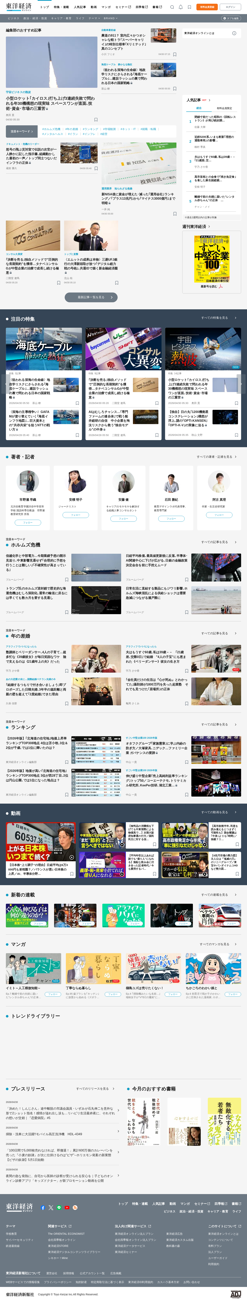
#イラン (73, 133)
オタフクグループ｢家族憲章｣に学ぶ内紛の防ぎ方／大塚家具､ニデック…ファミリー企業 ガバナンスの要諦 (156, 748)
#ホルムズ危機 (51, 129)
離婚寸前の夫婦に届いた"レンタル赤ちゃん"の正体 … (214, 198)
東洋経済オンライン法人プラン (134, 1233)
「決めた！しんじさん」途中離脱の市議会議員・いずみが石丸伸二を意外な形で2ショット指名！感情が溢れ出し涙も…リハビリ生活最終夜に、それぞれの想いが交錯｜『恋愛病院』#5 (60, 1113)
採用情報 (68, 1273)
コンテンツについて (220, 1239)
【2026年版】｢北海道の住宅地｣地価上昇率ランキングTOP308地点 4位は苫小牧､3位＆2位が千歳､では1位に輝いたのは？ (37, 743)
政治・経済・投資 (35, 18)
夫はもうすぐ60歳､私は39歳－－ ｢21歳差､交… (215, 158)
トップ (44, 7)
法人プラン (215, 1252)
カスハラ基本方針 (168, 1282)
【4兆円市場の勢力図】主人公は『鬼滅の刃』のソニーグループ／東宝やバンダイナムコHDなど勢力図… (224, 862)
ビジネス (14, 18)
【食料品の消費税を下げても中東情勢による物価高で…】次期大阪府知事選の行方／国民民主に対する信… (141, 833)
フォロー (28, 522)
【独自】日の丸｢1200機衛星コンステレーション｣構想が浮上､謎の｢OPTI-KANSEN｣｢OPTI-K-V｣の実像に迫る (188, 418)
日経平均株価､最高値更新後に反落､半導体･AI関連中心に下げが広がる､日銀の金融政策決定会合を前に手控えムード (156, 560)
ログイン (230, 7)
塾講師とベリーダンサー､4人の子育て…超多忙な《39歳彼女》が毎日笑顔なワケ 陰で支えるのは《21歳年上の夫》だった (36, 657)
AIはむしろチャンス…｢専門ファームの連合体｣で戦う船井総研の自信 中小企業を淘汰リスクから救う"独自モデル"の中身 (109, 420)
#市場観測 (109, 129)
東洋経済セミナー (126, 1252)
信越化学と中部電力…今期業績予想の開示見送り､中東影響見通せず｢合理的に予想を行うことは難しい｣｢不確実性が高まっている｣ (36, 563)
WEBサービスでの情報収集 (23, 1282)
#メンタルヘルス (52, 133)
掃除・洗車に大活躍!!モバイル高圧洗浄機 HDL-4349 (44, 1134)
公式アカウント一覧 (92, 1273)
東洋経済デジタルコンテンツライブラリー (74, 1252)
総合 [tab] (199, 108)
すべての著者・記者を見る (214, 456)
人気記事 (80, 7)
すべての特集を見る (214, 317)
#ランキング (90, 129)
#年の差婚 (71, 129)
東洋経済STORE (58, 1245)
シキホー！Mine (58, 1258)
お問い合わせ (191, 1282)
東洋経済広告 (174, 1233)
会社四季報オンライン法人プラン (135, 1239)
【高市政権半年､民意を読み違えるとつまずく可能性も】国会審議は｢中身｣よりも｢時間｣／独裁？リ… (224, 833)
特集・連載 (61, 7)
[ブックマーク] (95, 119)
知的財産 (81, 1282)
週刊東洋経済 (194, 227)
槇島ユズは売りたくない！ (145, 988)
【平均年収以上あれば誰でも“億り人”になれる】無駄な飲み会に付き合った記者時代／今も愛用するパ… (141, 862)
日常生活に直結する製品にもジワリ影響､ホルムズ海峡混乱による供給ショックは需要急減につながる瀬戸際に (156, 593)
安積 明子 (76, 499)
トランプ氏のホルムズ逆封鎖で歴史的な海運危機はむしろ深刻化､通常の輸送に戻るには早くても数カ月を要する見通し (36, 593)
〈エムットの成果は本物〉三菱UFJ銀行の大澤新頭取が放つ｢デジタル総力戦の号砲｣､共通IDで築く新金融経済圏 (91, 264)
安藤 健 (123, 499)
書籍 (156, 7)
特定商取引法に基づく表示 (107, 1282)
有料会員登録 (207, 7)
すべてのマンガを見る (214, 944)
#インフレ (89, 133)
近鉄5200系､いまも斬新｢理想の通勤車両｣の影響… (214, 138)
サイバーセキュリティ (20, 1239)
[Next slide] (241, 384)
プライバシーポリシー (58, 1282)
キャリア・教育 (61, 18)
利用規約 (213, 1264)
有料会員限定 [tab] (224, 108)
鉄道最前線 (13, 1245)
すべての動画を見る (214, 812)
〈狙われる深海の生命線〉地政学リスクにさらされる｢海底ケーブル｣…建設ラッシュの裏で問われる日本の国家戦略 (124, 76)
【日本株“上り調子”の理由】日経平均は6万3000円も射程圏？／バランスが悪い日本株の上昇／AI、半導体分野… (38, 869)
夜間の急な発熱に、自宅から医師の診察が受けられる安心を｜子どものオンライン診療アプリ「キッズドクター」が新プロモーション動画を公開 (59, 1178)
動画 (94, 7)
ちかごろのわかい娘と (201, 988)
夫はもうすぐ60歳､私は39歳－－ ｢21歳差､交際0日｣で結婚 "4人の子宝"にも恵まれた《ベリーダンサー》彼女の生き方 (156, 657)
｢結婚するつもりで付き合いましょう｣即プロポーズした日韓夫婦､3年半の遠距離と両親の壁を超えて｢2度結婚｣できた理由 (36, 689)
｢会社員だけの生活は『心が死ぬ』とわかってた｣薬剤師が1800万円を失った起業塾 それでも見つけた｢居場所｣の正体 (157, 684)
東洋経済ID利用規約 (140, 1282)
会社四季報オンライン (62, 1239)
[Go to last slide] (5, 384)
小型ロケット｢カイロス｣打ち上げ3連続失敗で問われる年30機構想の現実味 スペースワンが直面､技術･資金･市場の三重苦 (50, 103)
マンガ (106, 7)
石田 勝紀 (171, 499)
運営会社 (51, 1273)
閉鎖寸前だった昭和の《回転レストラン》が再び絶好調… (215, 118)
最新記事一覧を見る (91, 297)
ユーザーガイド (218, 1258)
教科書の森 (173, 1245)
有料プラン (215, 1245)
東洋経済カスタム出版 (180, 1239)
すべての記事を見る (214, 542)
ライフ (80, 18)
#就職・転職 (148, 129)
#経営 (103, 133)
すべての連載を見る (214, 894)
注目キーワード (20, 131)
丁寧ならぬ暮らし (78, 988)
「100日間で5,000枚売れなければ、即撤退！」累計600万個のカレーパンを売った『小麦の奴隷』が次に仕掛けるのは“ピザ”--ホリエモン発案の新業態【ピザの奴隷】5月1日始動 (59, 1155)
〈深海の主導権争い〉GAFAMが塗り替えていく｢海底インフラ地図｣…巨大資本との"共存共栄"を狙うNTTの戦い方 (29, 420)
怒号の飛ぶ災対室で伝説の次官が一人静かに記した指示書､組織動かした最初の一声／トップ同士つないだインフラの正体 (31, 156)
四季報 (140, 7)
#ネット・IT (128, 129)
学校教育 (11, 1233)
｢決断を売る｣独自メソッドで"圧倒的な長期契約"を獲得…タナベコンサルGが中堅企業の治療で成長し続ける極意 (32, 266)
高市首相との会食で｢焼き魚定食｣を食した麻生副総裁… (215, 178)
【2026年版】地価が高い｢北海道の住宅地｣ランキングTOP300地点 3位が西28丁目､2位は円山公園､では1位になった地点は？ (37, 775)
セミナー (121, 7)
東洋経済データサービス (130, 1245)
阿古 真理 (219, 499)
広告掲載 (115, 1273)
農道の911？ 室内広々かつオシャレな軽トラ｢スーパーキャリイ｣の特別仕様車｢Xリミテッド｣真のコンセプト (123, 42)
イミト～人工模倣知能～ (23, 988)
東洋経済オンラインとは (199, 33)
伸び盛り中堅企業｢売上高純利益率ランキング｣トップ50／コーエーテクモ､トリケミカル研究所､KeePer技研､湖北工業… (156, 780)
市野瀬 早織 (27, 499)
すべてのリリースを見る (92, 1088)
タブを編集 (233, 18)
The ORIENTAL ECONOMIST (66, 1233)
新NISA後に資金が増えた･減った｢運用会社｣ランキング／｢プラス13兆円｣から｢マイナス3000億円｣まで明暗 (138, 199)
